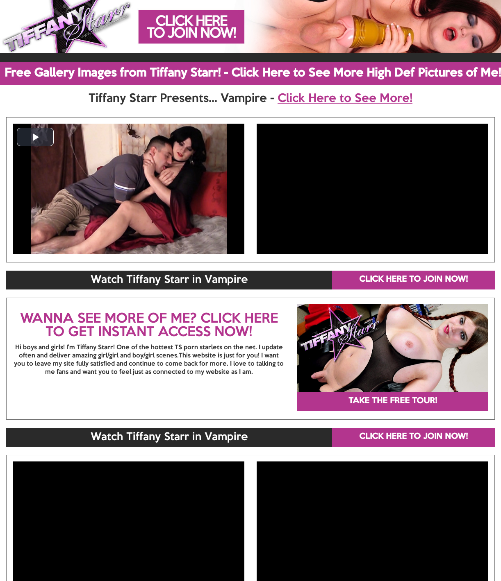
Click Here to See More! (345, 98)
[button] (35, 137)
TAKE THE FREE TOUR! (392, 401)
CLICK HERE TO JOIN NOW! (413, 279)
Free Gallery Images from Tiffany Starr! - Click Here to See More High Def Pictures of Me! (253, 73)
